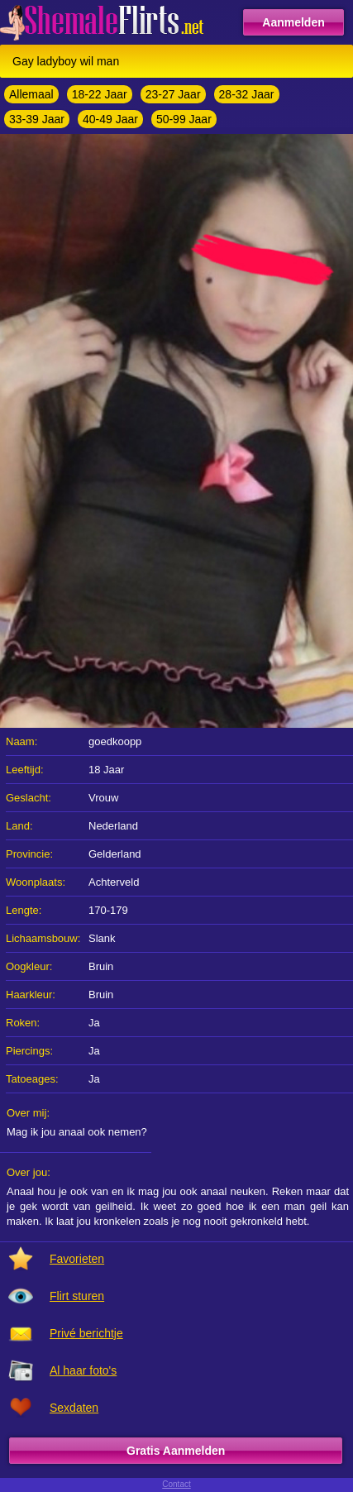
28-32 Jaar (246, 94)
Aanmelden (293, 22)
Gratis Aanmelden (175, 1450)
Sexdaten (74, 1407)
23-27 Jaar (173, 94)
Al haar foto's (83, 1370)
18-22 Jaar (99, 94)
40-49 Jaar (110, 119)
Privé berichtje (86, 1333)
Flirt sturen (77, 1296)
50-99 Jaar (184, 119)
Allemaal (31, 94)
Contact (176, 1484)
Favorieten (77, 1258)
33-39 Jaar (36, 119)
